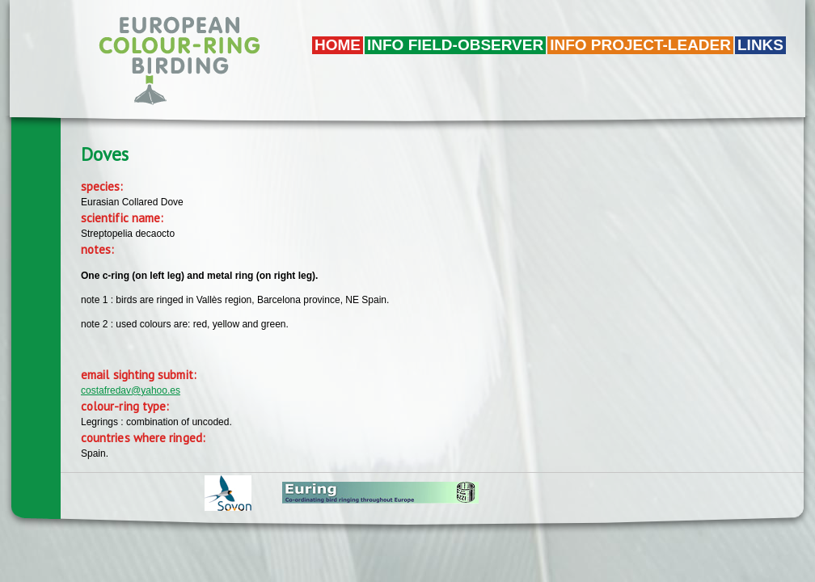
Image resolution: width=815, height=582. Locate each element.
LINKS (760, 44)
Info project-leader (640, 44)
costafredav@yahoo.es (130, 390)
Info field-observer (455, 44)
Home (338, 44)
